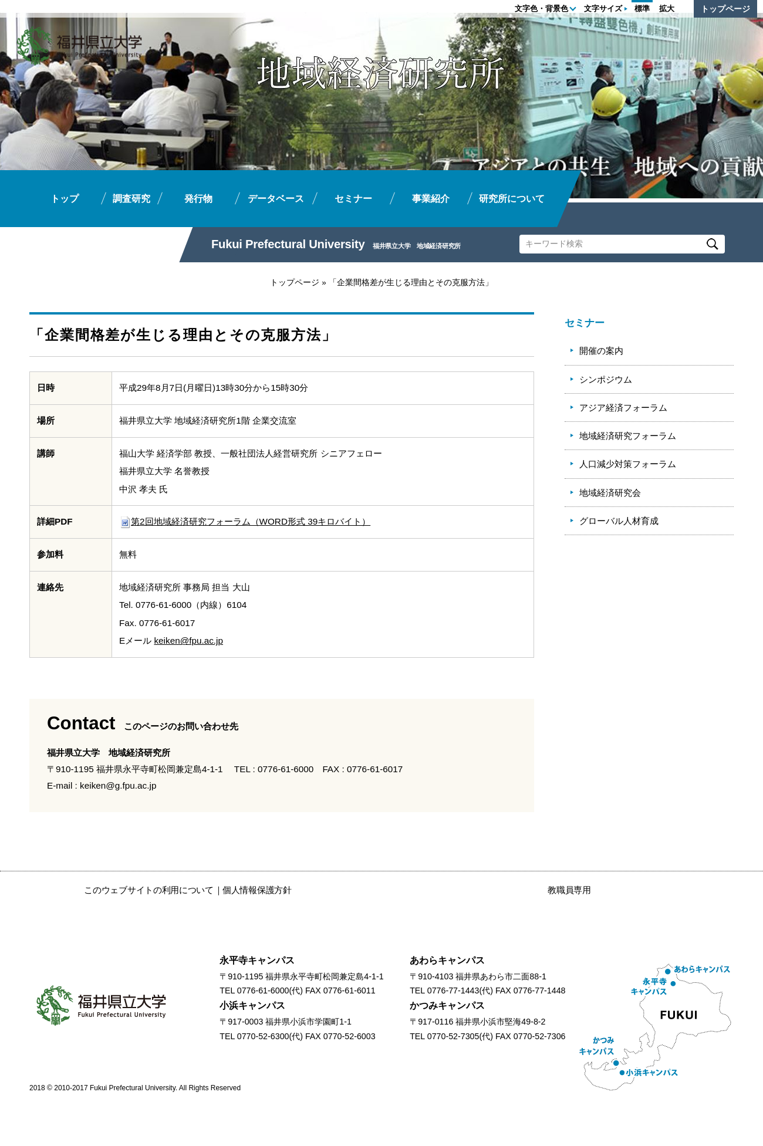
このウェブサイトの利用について (149, 890)
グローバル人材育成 (619, 521)
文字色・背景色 (541, 8)
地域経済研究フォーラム (627, 436)
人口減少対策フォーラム (627, 464)
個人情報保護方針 (257, 890)
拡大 (666, 8)
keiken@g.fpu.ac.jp (118, 785)
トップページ (725, 8)
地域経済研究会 (610, 493)
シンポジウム (605, 379)
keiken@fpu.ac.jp (188, 640)
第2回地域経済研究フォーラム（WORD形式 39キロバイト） (244, 521)
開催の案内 (601, 351)
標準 (642, 8)
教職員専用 (569, 890)
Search (712, 244)
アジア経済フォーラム (623, 408)
